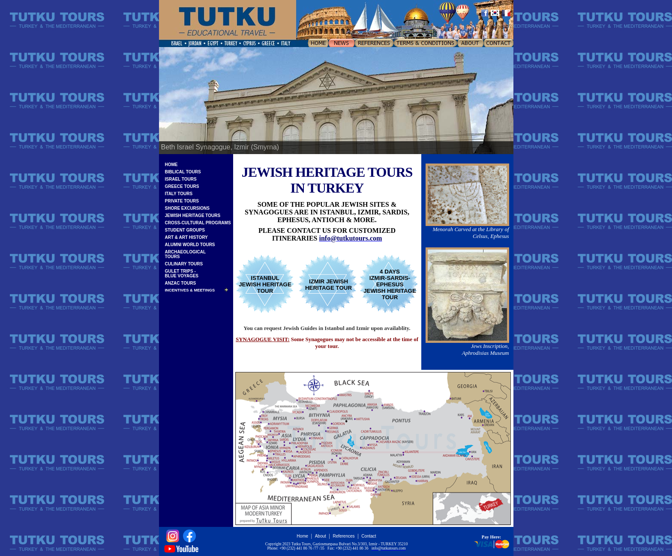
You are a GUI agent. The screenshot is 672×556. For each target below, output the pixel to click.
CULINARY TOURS (184, 264)
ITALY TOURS (179, 193)
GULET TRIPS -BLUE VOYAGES (182, 273)
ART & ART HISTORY (186, 237)
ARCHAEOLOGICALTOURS (185, 254)
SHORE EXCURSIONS (187, 208)
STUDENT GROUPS (185, 230)
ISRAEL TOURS (181, 179)
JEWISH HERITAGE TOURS (193, 215)
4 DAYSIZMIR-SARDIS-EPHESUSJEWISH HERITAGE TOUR (389, 284)
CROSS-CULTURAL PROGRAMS (198, 222)
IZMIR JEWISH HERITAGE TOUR (328, 284)
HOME (171, 164)
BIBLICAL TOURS (183, 171)
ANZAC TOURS (180, 283)
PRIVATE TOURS (182, 201)
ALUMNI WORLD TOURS (190, 244)
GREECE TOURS (182, 186)
